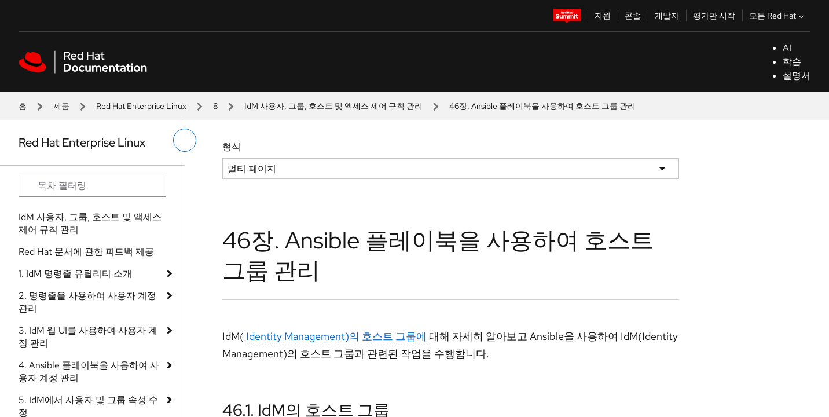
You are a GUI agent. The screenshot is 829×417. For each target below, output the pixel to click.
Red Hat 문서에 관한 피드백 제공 (86, 252)
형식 (231, 147)
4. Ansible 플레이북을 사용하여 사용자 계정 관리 (89, 371)
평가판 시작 (714, 15)
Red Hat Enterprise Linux (141, 106)
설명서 (796, 76)
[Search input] (92, 186)
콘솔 (633, 15)
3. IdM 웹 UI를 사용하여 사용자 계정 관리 (88, 336)
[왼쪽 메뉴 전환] (184, 140)
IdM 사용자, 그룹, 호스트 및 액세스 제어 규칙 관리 (333, 106)
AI (787, 48)
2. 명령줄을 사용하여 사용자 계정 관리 (87, 302)
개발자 (667, 15)
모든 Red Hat (777, 15)
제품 (61, 106)
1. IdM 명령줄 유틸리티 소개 (75, 274)
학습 (792, 62)
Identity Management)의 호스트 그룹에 (336, 336)
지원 (603, 15)
